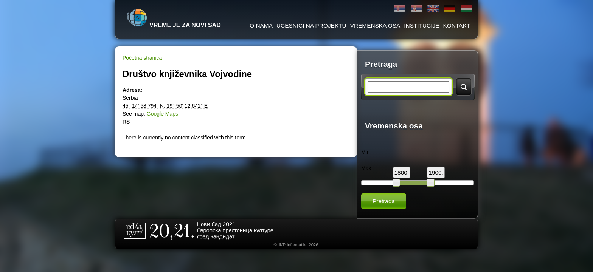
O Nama (261, 25)
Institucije (421, 25)
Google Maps (162, 114)
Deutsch (449, 9)
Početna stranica (142, 58)
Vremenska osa (375, 25)
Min (365, 152)
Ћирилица (399, 9)
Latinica (416, 9)
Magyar (466, 9)
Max (366, 168)
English (433, 9)
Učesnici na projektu (311, 25)
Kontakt (456, 25)
